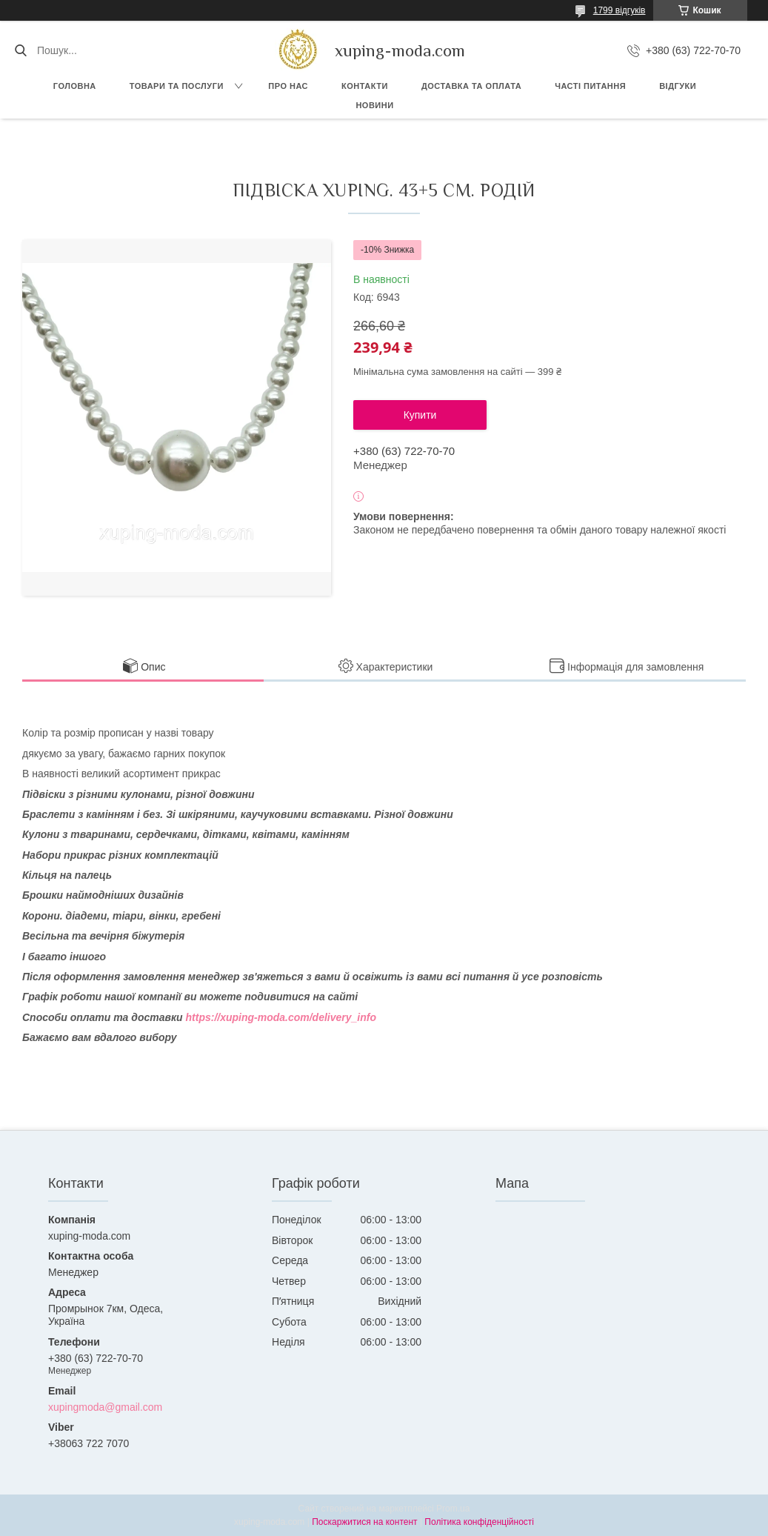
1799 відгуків (619, 10)
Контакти (364, 86)
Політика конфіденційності (479, 1522)
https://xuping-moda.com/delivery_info (281, 1017)
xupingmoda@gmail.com (105, 1407)
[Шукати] (20, 50)
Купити (420, 415)
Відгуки (677, 86)
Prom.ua (453, 1508)
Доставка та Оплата (471, 86)
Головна (74, 86)
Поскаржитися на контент (364, 1522)
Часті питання (590, 86)
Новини (374, 105)
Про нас (288, 86)
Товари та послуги (177, 86)
